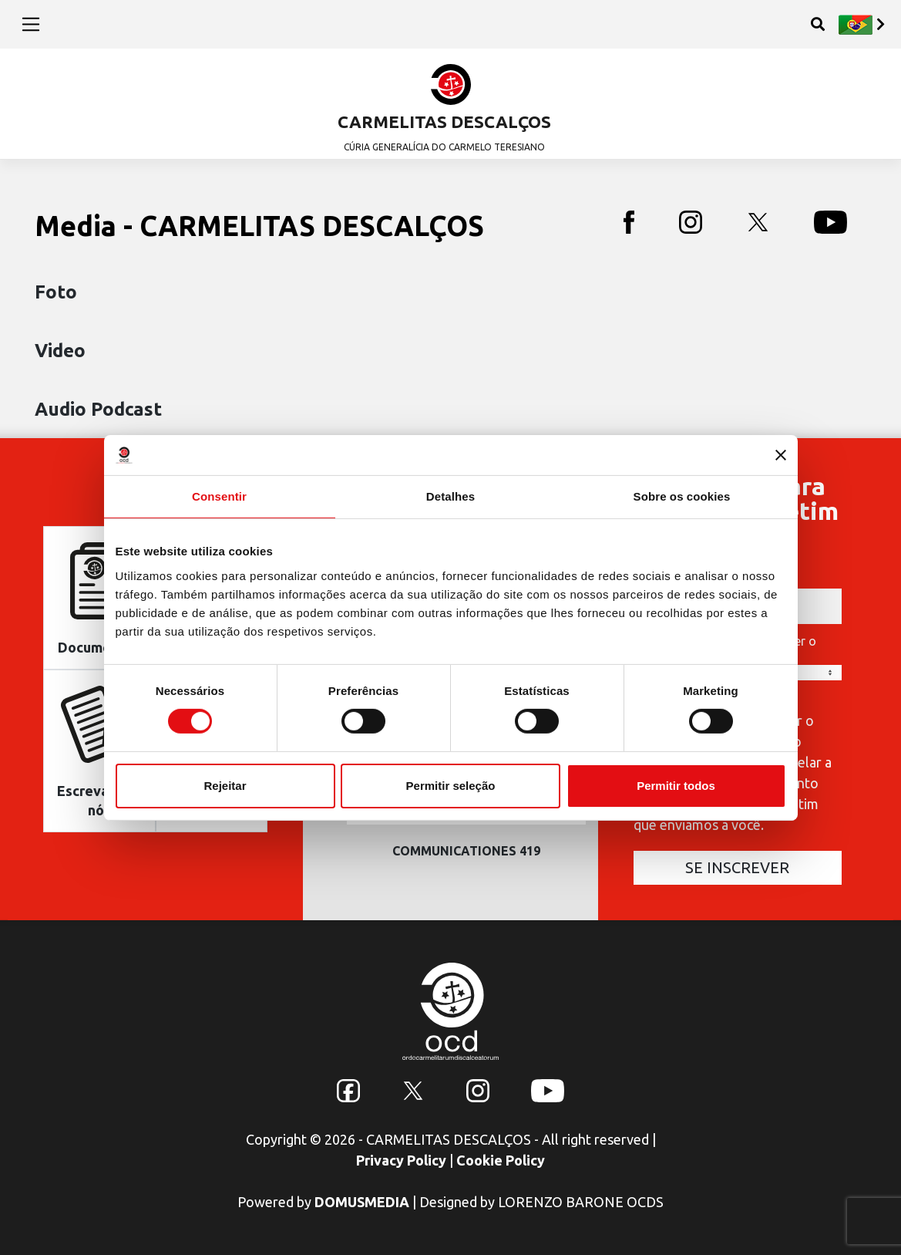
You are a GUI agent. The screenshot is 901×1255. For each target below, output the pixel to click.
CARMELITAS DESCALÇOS (444, 121)
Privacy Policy (401, 1160)
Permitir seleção (451, 785)
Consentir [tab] (219, 496)
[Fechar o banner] (780, 455)
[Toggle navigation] (31, 24)
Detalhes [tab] (450, 496)
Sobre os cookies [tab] (682, 496)
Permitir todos (676, 785)
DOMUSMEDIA (361, 1201)
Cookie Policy (500, 1160)
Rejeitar (224, 785)
